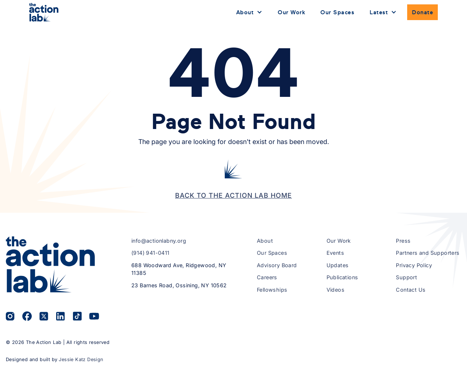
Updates (338, 265)
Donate (422, 12)
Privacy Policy (414, 265)
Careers (267, 277)
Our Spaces (337, 12)
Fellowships (272, 290)
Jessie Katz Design (81, 359)
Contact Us (410, 290)
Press (403, 241)
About (265, 241)
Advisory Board (277, 265)
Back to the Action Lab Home (233, 195)
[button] (249, 12)
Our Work (291, 12)
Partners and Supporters (427, 253)
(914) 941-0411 (150, 253)
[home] (43, 12)
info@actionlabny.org (158, 241)
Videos (335, 290)
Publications (342, 277)
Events (335, 253)
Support (406, 277)
